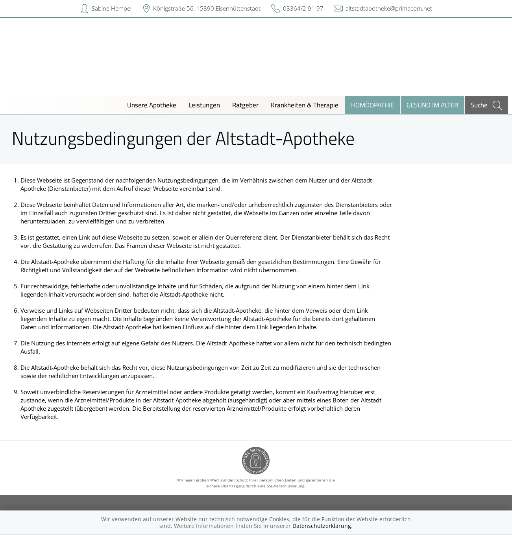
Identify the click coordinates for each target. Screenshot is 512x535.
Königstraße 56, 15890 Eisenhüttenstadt (207, 8)
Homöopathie (372, 105)
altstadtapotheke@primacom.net (389, 8)
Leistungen (204, 105)
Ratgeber (245, 105)
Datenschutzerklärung (321, 525)
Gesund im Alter (432, 105)
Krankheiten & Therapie (304, 105)
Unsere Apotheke (151, 105)
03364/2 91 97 (303, 8)
